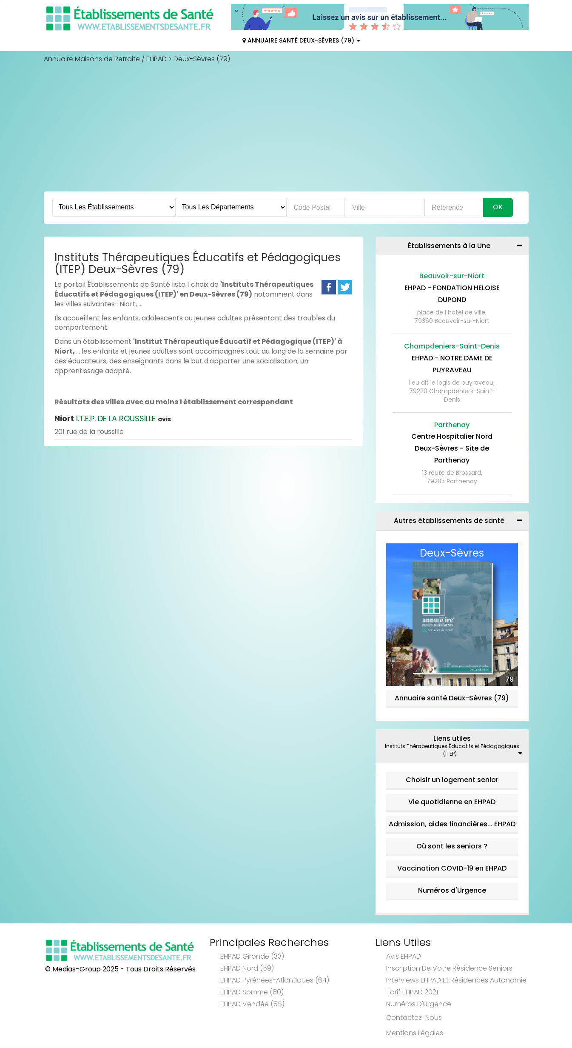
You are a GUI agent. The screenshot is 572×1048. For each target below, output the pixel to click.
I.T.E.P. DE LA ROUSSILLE (112, 418)
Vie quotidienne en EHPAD (451, 802)
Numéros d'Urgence (452, 890)
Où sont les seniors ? (451, 846)
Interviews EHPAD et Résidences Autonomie (456, 980)
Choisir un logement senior (452, 780)
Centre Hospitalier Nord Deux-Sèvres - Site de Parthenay (451, 448)
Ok (498, 207)
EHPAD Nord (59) (247, 968)
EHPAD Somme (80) (252, 992)
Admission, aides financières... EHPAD (452, 824)
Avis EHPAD (403, 956)
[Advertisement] (286, 127)
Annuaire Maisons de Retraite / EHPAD (105, 59)
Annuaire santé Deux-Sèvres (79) (452, 698)
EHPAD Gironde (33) (252, 956)
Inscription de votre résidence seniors (449, 968)
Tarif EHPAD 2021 (412, 992)
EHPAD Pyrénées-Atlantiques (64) (274, 980)
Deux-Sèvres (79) (202, 59)
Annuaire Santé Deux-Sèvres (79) (301, 40)
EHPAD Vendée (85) (252, 1004)
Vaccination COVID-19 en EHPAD (452, 868)
